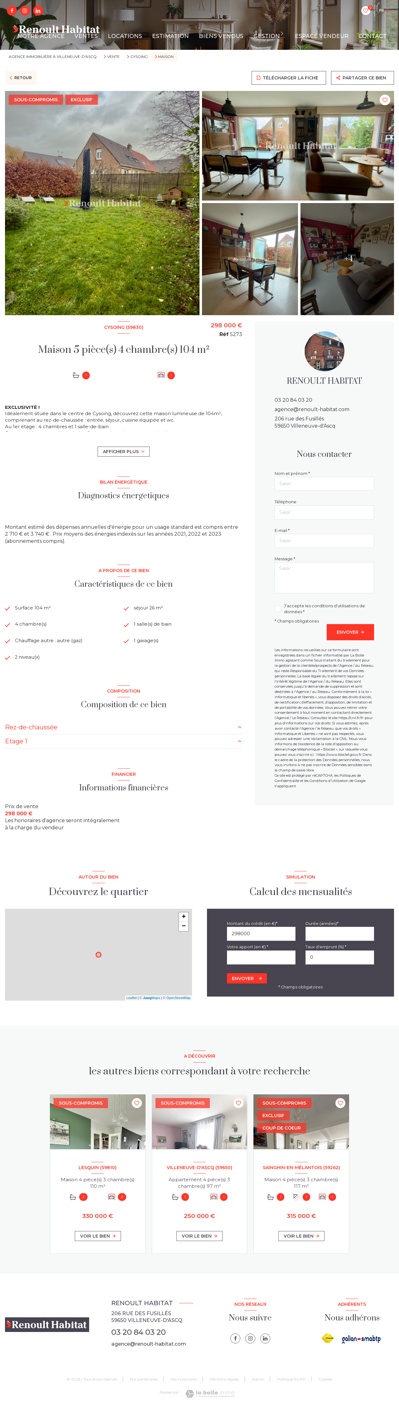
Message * (285, 559)
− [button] (184, 928)
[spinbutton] (339, 959)
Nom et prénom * (292, 473)
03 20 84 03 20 (293, 400)
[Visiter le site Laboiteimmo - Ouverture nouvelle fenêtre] (210, 1396)
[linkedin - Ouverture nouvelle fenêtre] (38, 11)
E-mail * (282, 530)
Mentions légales (224, 1381)
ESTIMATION (170, 36)
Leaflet (132, 1000)
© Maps (150, 1000)
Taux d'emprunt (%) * (325, 949)
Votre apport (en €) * (247, 949)
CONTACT (372, 36)
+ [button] (184, 919)
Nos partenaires (144, 1381)
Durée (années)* (322, 925)
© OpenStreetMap (176, 1000)
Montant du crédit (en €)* (252, 925)
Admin (258, 1381)
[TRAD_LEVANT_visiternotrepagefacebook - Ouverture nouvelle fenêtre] (12, 11)
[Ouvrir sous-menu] (283, 33)
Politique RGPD (291, 1381)
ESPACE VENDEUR (322, 36)
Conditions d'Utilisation (329, 781)
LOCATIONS (125, 36)
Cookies (325, 1381)
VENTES (86, 36)
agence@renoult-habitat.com (312, 409)
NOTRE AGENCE (41, 36)
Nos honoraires (184, 1381)
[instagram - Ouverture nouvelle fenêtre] (25, 11)
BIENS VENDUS (221, 36)
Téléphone (285, 502)
